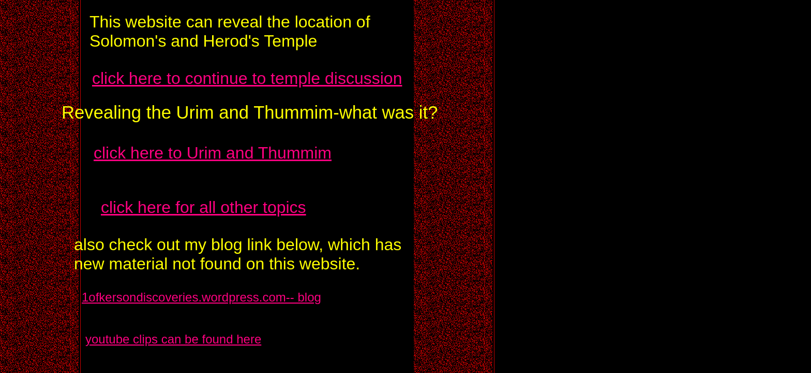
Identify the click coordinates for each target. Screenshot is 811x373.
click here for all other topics (203, 207)
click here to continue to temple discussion (247, 78)
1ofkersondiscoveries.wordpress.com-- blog (201, 297)
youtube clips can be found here (173, 339)
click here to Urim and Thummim (213, 153)
